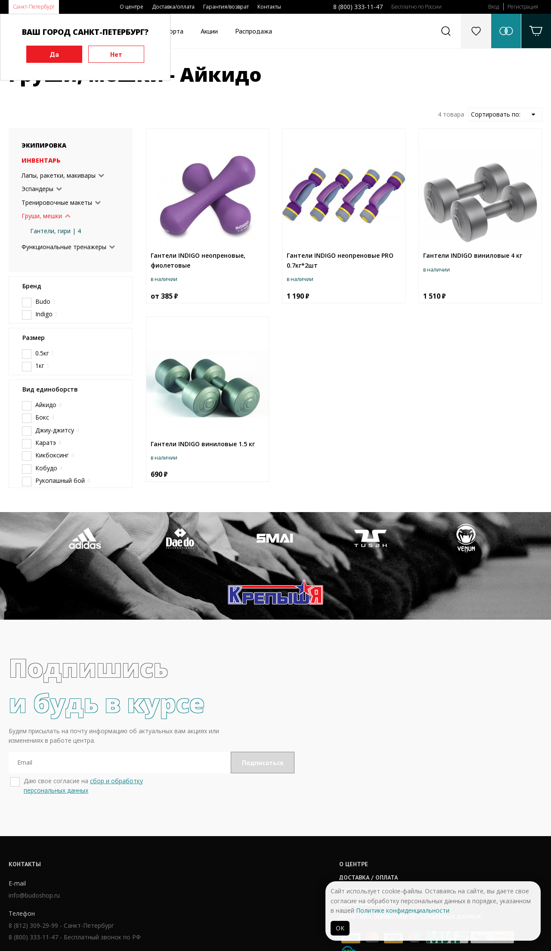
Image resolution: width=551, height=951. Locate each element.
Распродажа (253, 31)
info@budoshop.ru (34, 843)
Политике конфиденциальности (402, 910)
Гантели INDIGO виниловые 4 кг (472, 255)
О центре (131, 6)
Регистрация (523, 6)
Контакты (269, 6)
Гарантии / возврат (252, 837)
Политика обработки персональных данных (293, 864)
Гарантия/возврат (226, 6)
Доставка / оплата (251, 824)
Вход (493, 6)
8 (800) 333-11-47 (358, 7)
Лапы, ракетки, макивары (59, 175)
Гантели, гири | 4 (55, 231)
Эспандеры (37, 189)
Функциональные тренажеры (64, 247)
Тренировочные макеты (57, 202)
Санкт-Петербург (34, 6)
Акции (209, 31)
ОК (340, 928)
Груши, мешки (42, 216)
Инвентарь (41, 160)
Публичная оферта (252, 851)
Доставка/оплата (173, 6)
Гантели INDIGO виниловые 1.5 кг (203, 444)
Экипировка (44, 145)
